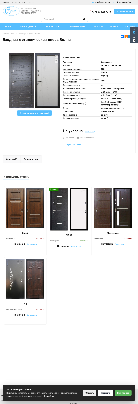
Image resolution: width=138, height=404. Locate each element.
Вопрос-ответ (31, 159)
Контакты (130, 26)
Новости (31, 2)
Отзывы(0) (11, 159)
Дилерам (113, 26)
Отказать (89, 393)
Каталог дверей (18, 2)
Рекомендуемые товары (16, 177)
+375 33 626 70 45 (100, 11)
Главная (6, 2)
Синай (25, 233)
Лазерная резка (77, 26)
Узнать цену (90, 132)
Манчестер (113, 233)
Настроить (106, 393)
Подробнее (49, 396)
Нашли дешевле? (86, 138)
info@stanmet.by (102, 2)
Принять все (123, 393)
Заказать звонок (124, 11)
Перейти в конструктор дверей (34, 113)
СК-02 (69, 235)
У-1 (25, 304)
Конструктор (52, 26)
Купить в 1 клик (74, 144)
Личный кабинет (125, 2)
